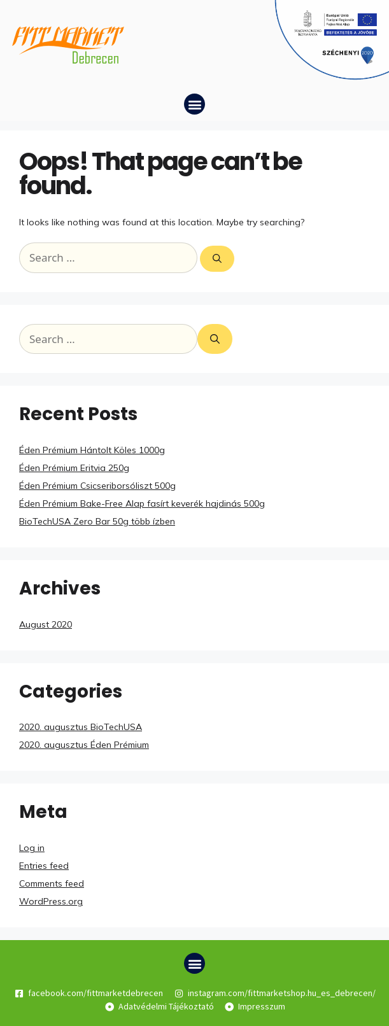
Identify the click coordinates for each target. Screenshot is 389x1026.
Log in (32, 848)
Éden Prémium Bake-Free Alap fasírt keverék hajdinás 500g (142, 503)
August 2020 (45, 624)
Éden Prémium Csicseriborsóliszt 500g (97, 485)
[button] (194, 104)
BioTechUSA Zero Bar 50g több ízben (97, 521)
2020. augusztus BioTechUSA (80, 727)
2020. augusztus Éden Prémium (84, 744)
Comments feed (51, 883)
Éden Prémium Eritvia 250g (74, 468)
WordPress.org (51, 901)
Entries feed (44, 865)
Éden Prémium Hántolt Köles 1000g (92, 450)
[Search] (217, 259)
